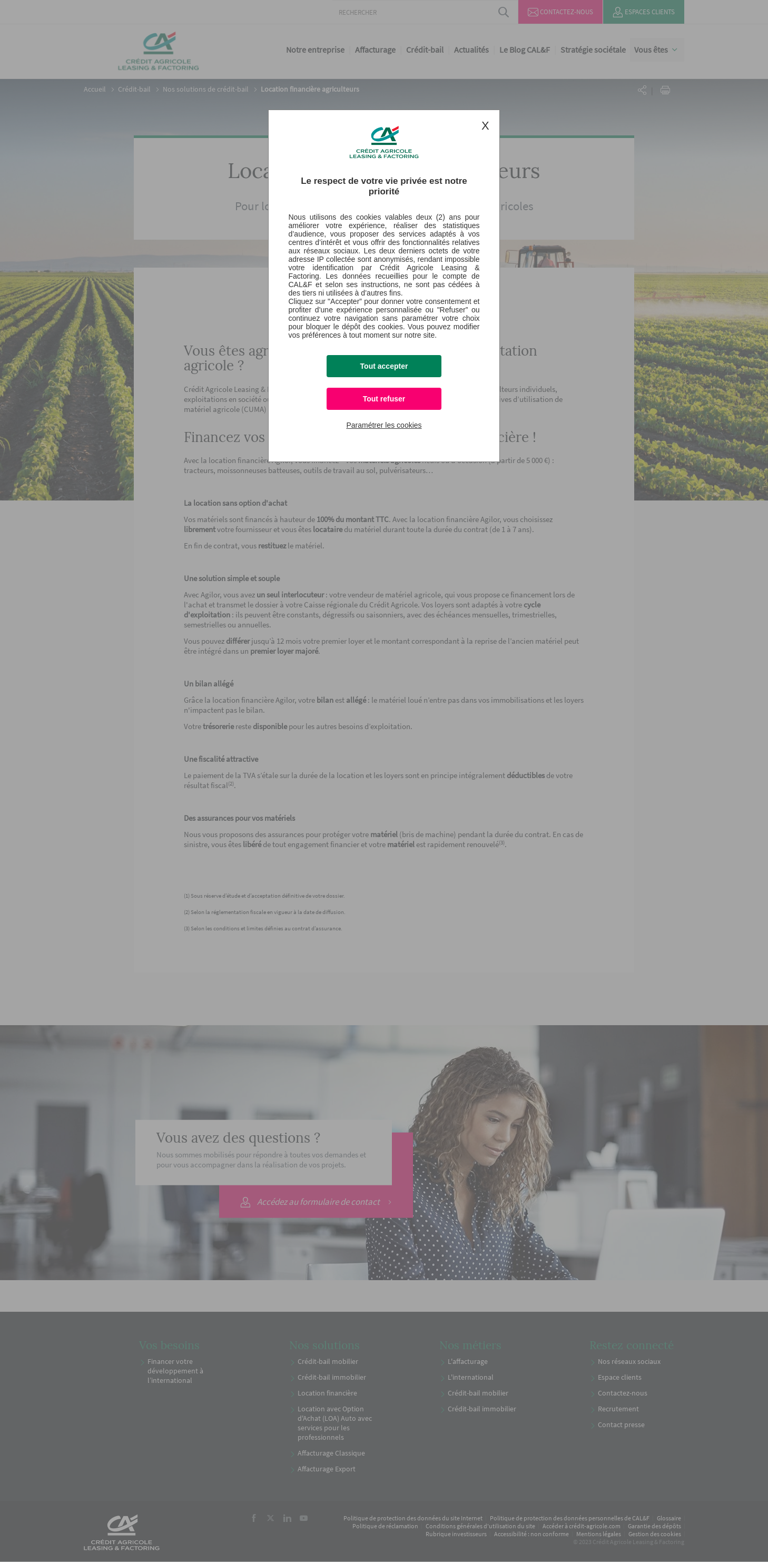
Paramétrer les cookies (383, 425)
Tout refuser (384, 399)
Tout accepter (384, 366)
